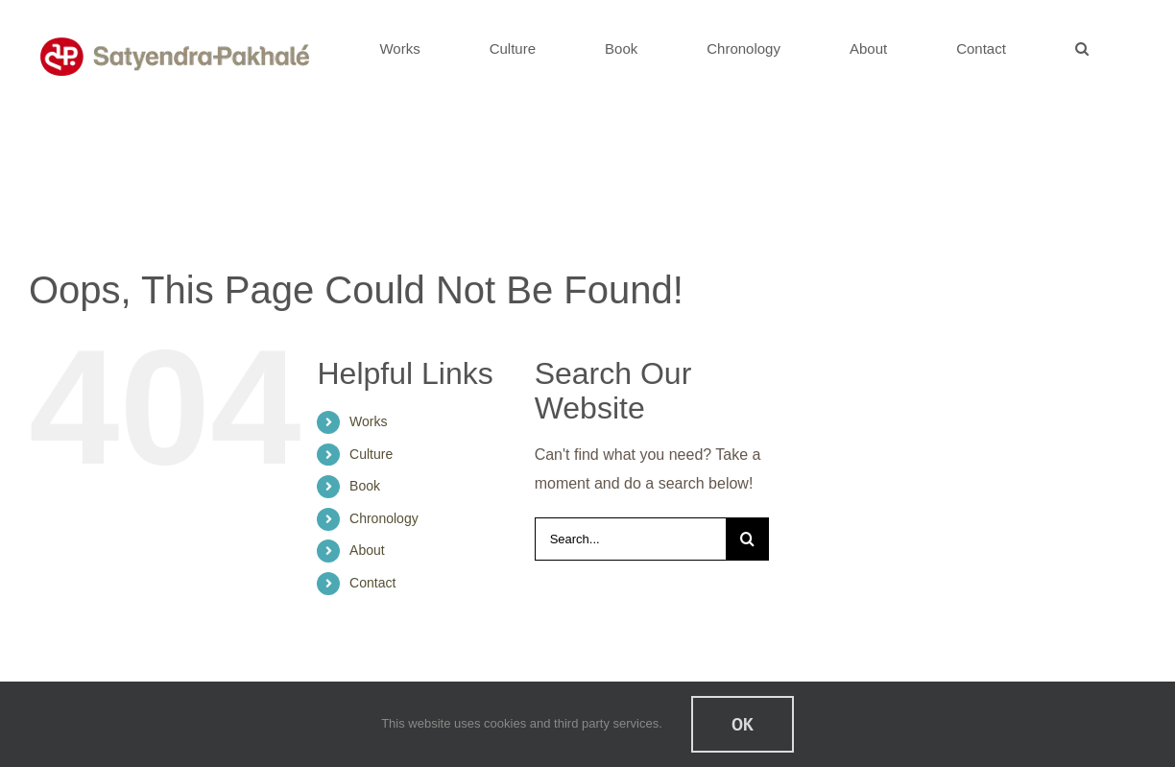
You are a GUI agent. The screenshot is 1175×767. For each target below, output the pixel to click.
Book (364, 485)
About (367, 550)
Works (368, 421)
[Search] (747, 539)
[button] (1081, 48)
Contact (372, 582)
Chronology (384, 518)
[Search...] (630, 539)
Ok (742, 724)
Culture (371, 454)
